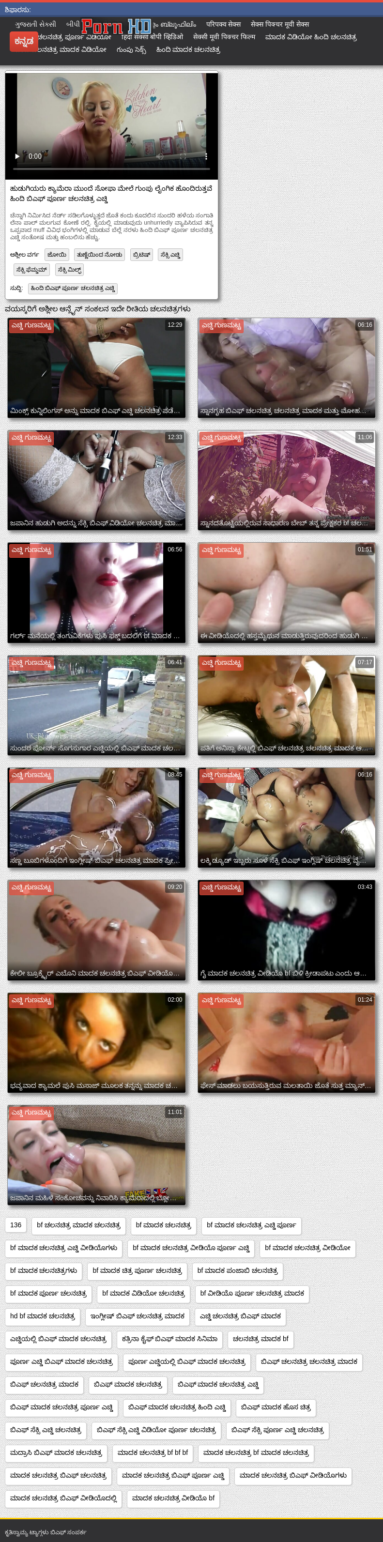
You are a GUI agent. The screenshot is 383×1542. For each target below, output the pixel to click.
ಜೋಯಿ (56, 254)
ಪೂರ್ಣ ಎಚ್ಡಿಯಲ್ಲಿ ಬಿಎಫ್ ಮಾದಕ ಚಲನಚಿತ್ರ (187, 1361)
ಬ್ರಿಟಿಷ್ (141, 254)
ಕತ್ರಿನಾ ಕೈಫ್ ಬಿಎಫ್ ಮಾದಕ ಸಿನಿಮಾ (170, 1339)
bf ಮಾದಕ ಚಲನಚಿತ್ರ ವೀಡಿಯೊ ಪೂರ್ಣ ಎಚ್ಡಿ (191, 1248)
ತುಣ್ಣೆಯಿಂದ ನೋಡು (99, 254)
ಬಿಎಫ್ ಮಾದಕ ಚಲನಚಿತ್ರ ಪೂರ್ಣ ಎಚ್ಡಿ (61, 1407)
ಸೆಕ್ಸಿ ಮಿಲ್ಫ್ (69, 269)
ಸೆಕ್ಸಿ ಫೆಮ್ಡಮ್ (31, 269)
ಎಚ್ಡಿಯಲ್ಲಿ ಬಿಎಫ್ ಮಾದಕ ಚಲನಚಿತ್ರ (58, 1339)
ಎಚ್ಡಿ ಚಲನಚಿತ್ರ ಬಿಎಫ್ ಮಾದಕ (240, 1316)
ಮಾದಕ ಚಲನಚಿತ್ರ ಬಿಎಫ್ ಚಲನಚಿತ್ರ (58, 1475)
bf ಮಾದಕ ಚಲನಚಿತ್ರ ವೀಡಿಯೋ (307, 1248)
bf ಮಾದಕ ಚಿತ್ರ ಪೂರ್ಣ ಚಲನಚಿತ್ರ (137, 1270)
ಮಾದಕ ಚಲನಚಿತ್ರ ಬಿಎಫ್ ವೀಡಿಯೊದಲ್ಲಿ (63, 1498)
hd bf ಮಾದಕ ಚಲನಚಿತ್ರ (42, 1316)
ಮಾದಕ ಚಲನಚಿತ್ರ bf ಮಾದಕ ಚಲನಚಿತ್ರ (255, 1452)
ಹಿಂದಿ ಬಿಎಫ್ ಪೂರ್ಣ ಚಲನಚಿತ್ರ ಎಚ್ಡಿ (73, 288)
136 (15, 1225)
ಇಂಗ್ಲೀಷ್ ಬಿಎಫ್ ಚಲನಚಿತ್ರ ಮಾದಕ (137, 1316)
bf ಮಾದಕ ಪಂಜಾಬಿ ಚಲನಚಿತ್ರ (238, 1270)
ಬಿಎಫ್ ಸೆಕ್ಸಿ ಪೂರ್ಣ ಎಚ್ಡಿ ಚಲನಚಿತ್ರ (277, 1430)
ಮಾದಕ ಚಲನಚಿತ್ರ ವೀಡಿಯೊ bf (173, 1498)
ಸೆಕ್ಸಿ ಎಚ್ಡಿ (170, 254)
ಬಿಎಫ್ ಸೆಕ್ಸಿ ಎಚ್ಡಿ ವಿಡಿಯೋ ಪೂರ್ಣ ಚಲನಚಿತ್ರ (156, 1430)
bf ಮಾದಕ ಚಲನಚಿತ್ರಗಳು (43, 1270)
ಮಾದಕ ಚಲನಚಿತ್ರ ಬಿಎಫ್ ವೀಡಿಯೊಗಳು (293, 1475)
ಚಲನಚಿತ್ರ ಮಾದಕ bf (260, 1339)
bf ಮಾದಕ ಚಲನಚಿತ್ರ (163, 1225)
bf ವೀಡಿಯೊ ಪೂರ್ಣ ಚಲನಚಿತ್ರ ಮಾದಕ (252, 1293)
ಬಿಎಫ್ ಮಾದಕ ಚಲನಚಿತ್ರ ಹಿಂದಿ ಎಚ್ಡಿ (177, 1407)
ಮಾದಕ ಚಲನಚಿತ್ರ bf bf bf (153, 1452)
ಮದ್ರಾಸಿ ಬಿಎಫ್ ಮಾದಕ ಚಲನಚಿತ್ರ (56, 1452)
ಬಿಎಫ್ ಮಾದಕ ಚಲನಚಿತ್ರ (128, 1384)
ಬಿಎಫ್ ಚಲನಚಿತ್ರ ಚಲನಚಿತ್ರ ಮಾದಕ (309, 1361)
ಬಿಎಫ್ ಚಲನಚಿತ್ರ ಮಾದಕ (44, 1384)
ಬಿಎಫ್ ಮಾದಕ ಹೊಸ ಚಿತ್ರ (276, 1407)
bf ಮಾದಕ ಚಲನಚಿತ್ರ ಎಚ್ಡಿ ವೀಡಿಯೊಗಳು (63, 1248)
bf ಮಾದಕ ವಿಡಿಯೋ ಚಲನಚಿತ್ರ (143, 1293)
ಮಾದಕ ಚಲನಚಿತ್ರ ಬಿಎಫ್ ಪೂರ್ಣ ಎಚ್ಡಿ (173, 1475)
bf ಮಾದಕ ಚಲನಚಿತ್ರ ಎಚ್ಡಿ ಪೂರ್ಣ (251, 1225)
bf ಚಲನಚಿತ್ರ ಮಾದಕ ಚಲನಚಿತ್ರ (78, 1225)
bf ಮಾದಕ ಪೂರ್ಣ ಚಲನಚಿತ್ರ (48, 1293)
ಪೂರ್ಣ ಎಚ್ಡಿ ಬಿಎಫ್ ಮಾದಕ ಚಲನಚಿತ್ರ (61, 1361)
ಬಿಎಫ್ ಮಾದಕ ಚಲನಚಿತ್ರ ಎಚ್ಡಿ (218, 1384)
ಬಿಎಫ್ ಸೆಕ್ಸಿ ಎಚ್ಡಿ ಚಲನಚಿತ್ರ (45, 1430)
